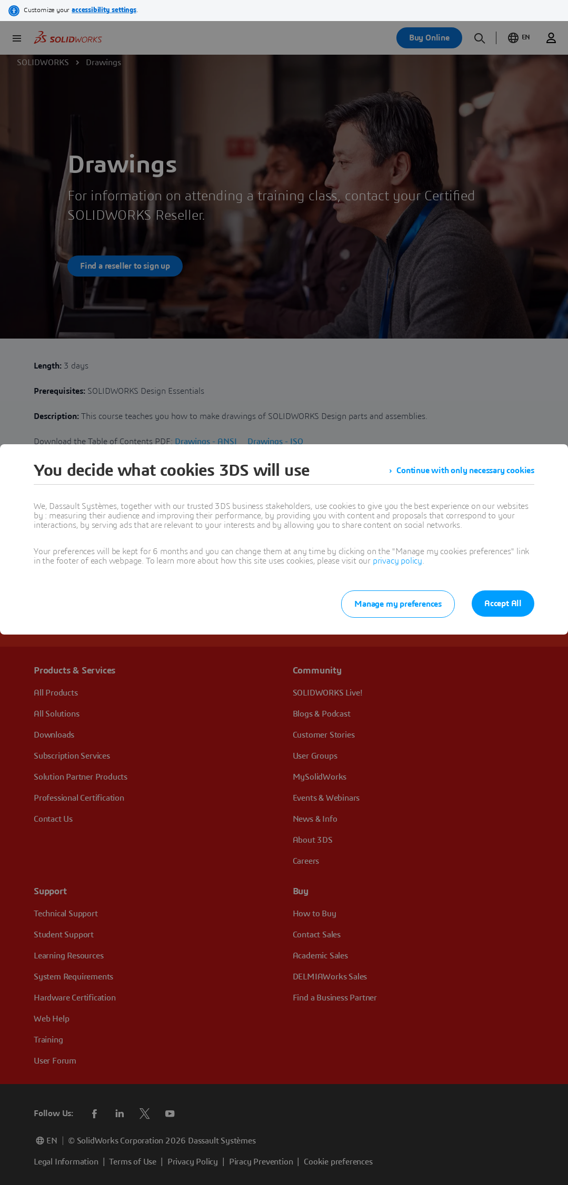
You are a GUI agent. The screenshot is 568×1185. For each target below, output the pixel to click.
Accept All (503, 603)
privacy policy (397, 561)
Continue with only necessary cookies (465, 470)
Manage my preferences (398, 604)
